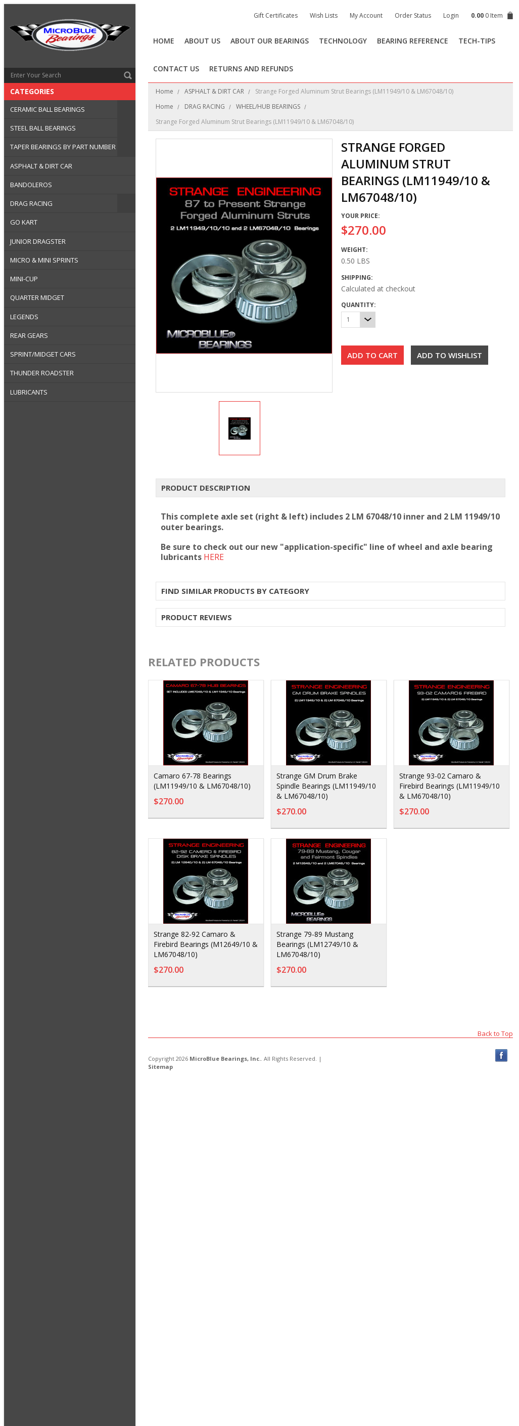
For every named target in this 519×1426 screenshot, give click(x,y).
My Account (366, 15)
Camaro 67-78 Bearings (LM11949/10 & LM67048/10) (202, 781)
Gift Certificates (276, 15)
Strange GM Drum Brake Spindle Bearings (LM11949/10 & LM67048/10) (326, 786)
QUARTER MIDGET (37, 297)
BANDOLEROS (31, 184)
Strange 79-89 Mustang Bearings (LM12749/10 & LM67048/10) (317, 944)
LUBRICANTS (29, 392)
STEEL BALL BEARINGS (43, 128)
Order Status (413, 15)
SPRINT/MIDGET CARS (43, 354)
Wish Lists (324, 15)
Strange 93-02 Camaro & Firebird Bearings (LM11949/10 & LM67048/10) (449, 786)
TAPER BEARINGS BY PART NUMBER (63, 146)
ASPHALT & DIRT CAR (41, 165)
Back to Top (495, 1033)
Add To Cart (229, 806)
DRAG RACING (31, 203)
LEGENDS (24, 316)
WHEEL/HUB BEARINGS (268, 106)
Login (451, 15)
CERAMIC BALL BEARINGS (47, 109)
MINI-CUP (24, 278)
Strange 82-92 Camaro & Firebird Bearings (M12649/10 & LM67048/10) (206, 944)
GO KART (23, 222)
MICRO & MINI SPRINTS (44, 260)
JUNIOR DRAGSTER (38, 241)
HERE (214, 557)
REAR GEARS (29, 335)
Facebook (501, 1055)
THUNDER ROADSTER (42, 372)
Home (164, 91)
